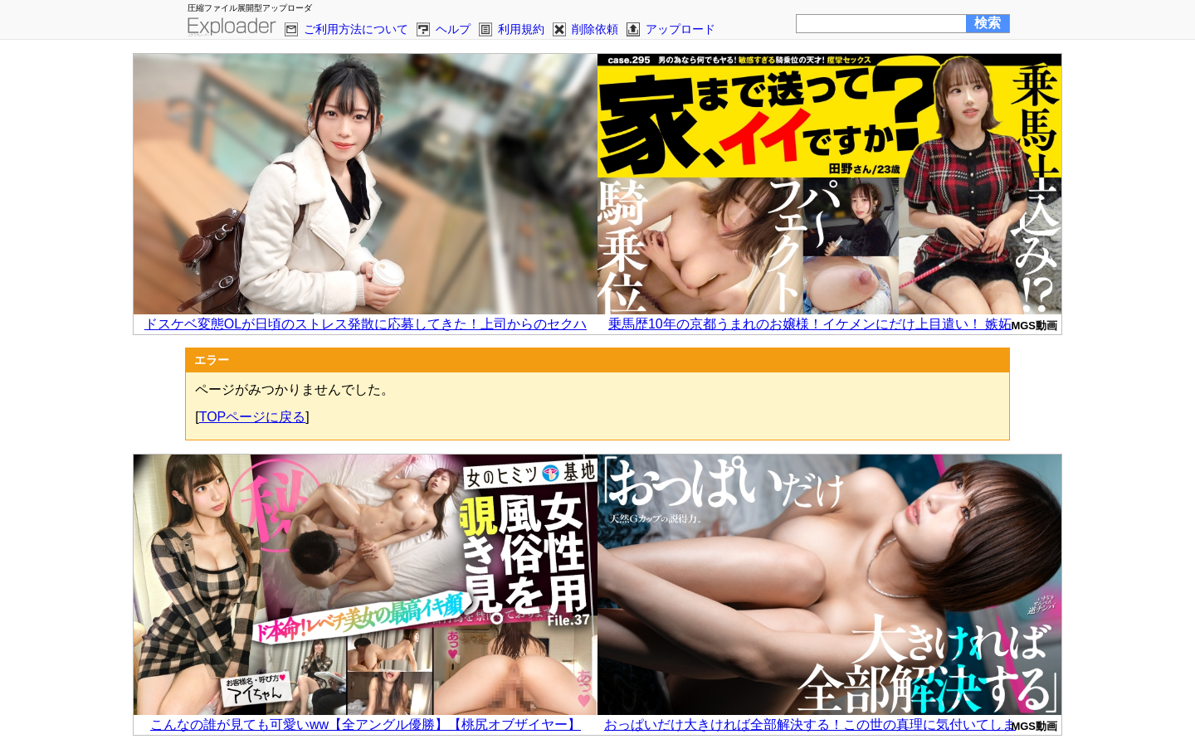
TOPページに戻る (252, 417)
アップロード (680, 29)
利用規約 (521, 29)
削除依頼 (595, 29)
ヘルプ (453, 29)
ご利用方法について (356, 29)
